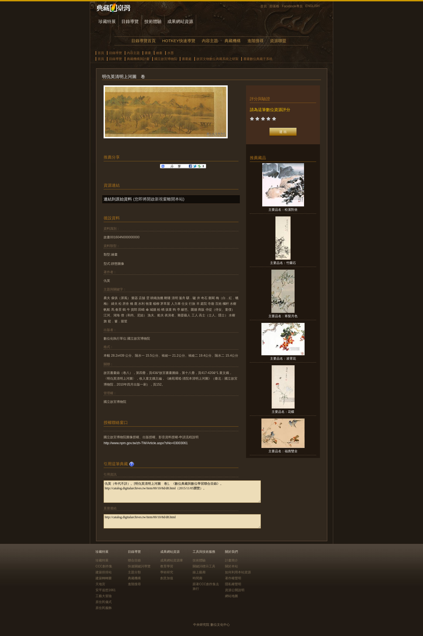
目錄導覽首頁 (143, 40)
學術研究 (166, 572)
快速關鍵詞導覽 (139, 566)
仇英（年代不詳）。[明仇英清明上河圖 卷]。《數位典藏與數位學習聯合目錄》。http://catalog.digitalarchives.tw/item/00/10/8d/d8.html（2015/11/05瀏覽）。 (182, 491)
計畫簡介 (231, 560)
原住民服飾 (103, 608)
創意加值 (166, 578)
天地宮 (100, 584)
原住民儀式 (103, 602)
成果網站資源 (180, 21)
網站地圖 (231, 596)
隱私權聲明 (233, 584)
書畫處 (187, 59)
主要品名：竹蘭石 (283, 263)
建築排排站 (103, 572)
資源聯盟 (278, 40)
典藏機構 (232, 40)
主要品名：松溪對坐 (283, 210)
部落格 (274, 6)
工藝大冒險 (103, 596)
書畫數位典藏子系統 (257, 59)
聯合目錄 (134, 560)
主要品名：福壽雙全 (283, 451)
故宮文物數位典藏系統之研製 (217, 59)
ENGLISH (312, 6)
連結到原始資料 (118, 199)
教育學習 (166, 566)
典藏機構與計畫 (138, 59)
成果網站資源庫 (171, 560)
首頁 (263, 6)
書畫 (148, 53)
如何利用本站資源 (238, 572)
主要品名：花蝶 (283, 412)
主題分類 (134, 572)
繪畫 (159, 53)
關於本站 (231, 566)
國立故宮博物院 (165, 59)
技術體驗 (153, 21)
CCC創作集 (103, 566)
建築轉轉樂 (103, 578)
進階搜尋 (255, 40)
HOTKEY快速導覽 (178, 40)
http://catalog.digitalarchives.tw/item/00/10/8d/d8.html (182, 521)
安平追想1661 (105, 590)
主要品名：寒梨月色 (283, 316)
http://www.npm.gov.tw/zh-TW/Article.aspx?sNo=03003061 (146, 443)
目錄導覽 (130, 21)
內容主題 (210, 40)
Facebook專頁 (292, 6)
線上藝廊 (199, 572)
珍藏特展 (107, 21)
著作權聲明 (233, 578)
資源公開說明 (234, 590)
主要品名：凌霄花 (283, 358)
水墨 (170, 53)
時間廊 (197, 578)
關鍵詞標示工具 (204, 566)
